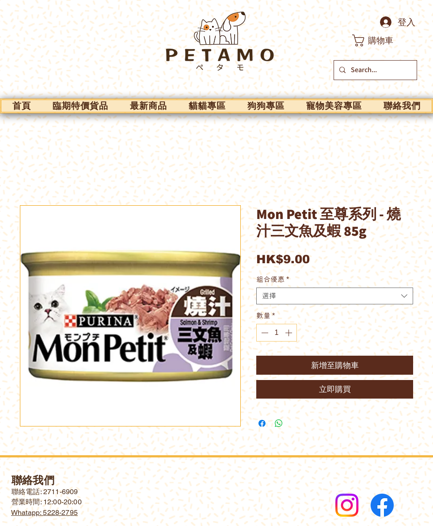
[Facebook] (382, 505)
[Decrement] (264, 332)
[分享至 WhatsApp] (278, 423)
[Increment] (289, 332)
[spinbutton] (276, 332)
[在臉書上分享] (262, 423)
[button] (380, 40)
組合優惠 (272, 279)
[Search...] (374, 70)
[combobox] (334, 296)
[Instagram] (346, 505)
